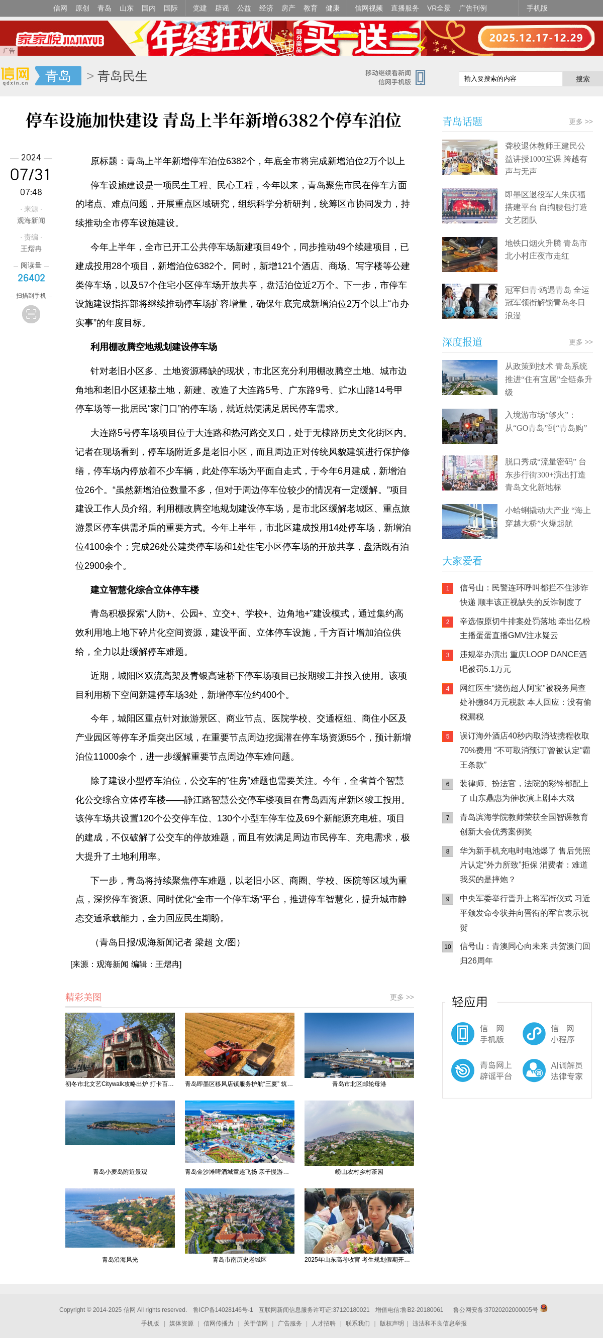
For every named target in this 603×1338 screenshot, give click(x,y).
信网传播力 (219, 1323)
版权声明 (392, 1323)
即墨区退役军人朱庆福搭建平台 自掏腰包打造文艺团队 (546, 207)
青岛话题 (462, 121)
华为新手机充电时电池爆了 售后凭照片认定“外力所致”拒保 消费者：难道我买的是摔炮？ (525, 865)
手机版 (537, 8)
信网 (60, 8)
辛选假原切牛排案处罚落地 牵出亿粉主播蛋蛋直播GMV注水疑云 (525, 628)
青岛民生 (122, 76)
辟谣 (222, 8)
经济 (266, 8)
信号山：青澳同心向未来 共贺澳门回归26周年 (525, 953)
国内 (149, 8)
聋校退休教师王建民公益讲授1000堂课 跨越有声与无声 (546, 159)
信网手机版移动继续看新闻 (399, 77)
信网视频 (369, 8)
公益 (244, 8)
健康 (333, 8)
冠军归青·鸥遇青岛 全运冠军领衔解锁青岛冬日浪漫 (547, 303)
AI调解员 (532, 1079)
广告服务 (290, 1323)
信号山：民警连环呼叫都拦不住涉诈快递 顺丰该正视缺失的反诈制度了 (524, 594)
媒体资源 (181, 1323)
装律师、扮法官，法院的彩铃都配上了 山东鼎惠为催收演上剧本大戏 (524, 790)
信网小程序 (532, 1039)
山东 (127, 8)
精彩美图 (83, 996)
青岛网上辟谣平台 (472, 1079)
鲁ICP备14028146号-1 (223, 1309)
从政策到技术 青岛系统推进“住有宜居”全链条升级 (548, 379)
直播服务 (405, 8)
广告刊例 (473, 8)
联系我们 (358, 1323)
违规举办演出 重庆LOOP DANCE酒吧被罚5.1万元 (523, 661)
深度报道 (462, 341)
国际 (171, 8)
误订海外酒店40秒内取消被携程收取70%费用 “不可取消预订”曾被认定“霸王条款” (525, 750)
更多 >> (402, 997)
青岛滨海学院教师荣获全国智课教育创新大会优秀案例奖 (524, 824)
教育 (311, 8)
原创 (82, 8)
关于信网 (256, 1323)
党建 (200, 8)
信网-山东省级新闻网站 (17, 76)
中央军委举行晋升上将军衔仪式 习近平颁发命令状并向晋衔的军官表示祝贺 (525, 913)
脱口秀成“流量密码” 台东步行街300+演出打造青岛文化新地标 (545, 474)
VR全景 (439, 8)
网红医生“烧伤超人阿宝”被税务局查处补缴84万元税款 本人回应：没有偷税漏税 (525, 702)
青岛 (104, 8)
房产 (288, 8)
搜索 (583, 79)
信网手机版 (472, 1039)
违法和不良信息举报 (440, 1323)
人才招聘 (324, 1323)
